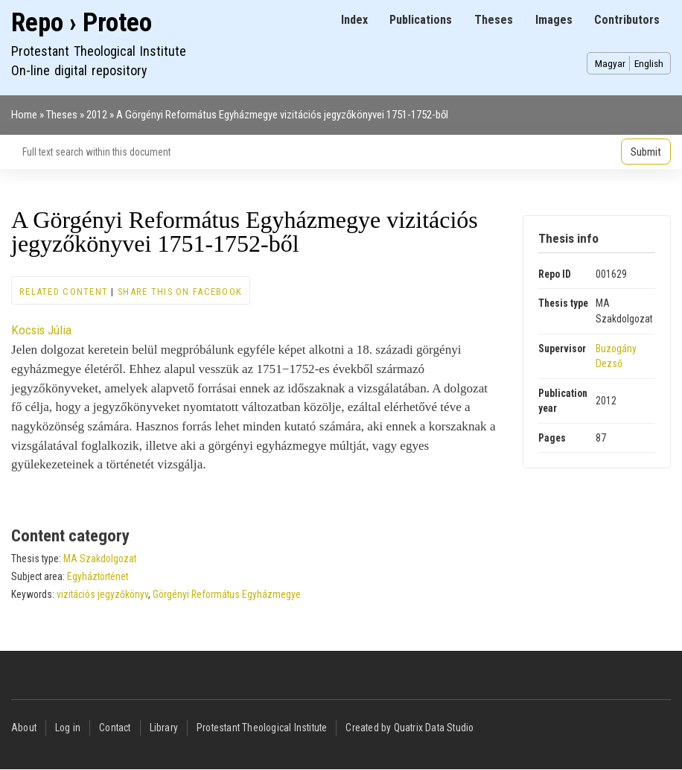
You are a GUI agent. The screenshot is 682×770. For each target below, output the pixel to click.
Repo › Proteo (81, 22)
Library (164, 728)
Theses (493, 20)
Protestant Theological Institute (262, 728)
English (648, 63)
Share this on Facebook (180, 291)
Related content (63, 291)
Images (554, 20)
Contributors (627, 20)
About (23, 728)
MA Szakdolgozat (99, 558)
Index (354, 20)
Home (24, 114)
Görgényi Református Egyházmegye (227, 594)
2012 (96, 114)
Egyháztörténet (97, 576)
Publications (420, 20)
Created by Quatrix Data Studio (409, 728)
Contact (114, 728)
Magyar (610, 63)
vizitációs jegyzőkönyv (102, 594)
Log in (67, 728)
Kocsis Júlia (41, 329)
